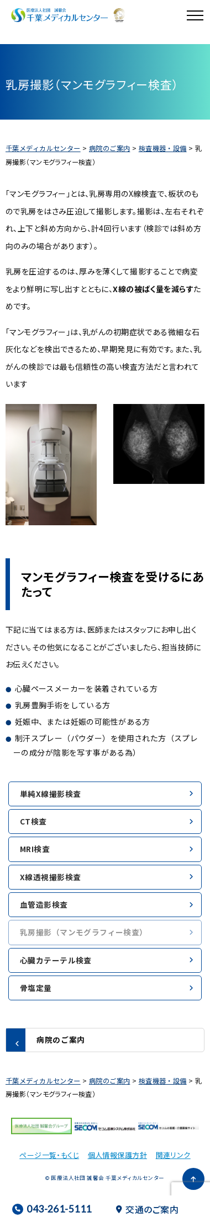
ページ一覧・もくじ (49, 1155)
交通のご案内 (147, 1209)
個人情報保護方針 (117, 1155)
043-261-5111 (51, 1209)
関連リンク (173, 1155)
